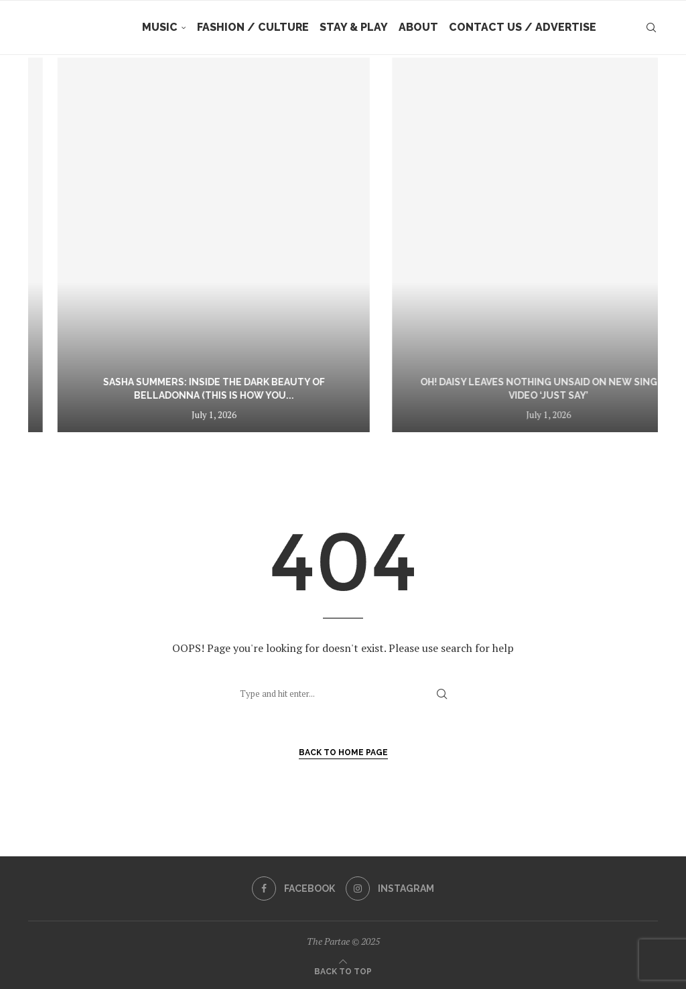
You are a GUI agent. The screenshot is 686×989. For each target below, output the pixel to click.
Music (160, 27)
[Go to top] (343, 970)
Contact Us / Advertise (522, 27)
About (418, 27)
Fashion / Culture (253, 27)
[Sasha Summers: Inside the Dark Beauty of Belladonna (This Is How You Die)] (449, 245)
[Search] (651, 27)
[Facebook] (293, 888)
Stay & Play (354, 27)
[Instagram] (390, 888)
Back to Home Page (343, 752)
